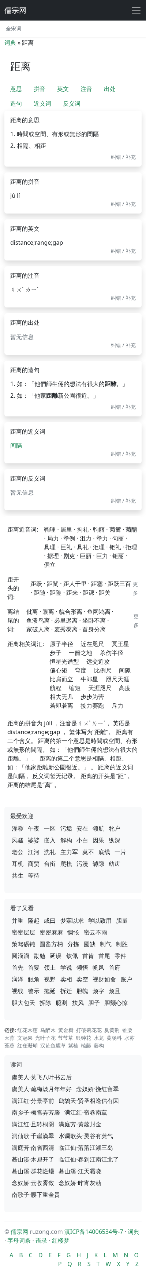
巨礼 (66, 547)
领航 (98, 828)
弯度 (80, 670)
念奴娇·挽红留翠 (97, 1089)
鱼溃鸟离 (38, 620)
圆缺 (90, 944)
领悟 (82, 967)
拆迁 (66, 991)
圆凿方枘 (51, 944)
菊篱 (115, 529)
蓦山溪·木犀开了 (33, 1159)
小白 (82, 840)
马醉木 (48, 1030)
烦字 (98, 991)
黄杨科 (114, 1037)
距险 (55, 592)
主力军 (69, 852)
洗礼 (50, 852)
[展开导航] (136, 10)
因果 (98, 840)
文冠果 (25, 1037)
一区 (50, 828)
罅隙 (98, 864)
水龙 (99, 1037)
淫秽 (17, 828)
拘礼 (83, 529)
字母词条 (19, 1240)
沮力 (85, 538)
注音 (86, 89)
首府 (114, 967)
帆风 (98, 967)
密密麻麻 (51, 932)
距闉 (53, 584)
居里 (66, 529)
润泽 (17, 979)
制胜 (122, 944)
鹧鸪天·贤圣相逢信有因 (89, 1101)
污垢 (66, 828)
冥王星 (120, 644)
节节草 (65, 1037)
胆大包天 (23, 1003)
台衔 (50, 864)
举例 (69, 538)
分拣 (73, 944)
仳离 (32, 612)
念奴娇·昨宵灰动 (80, 1183)
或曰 (50, 920)
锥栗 (127, 1030)
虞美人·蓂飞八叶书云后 (42, 1077)
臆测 (61, 1003)
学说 (66, 967)
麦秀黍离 (66, 629)
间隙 (125, 670)
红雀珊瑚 (27, 1045)
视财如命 (104, 979)
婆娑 (34, 840)
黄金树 (66, 1030)
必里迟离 (66, 620)
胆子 (94, 1003)
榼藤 (86, 1045)
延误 (55, 956)
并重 (17, 920)
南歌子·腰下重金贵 (36, 1195)
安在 (82, 828)
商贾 (34, 864)
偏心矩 (58, 670)
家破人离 (38, 629)
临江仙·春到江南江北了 (89, 1159)
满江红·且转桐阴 (33, 1124)
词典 (10, 43)
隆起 (34, 920)
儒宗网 (15, 10)
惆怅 (73, 932)
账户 (126, 979)
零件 (120, 956)
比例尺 (103, 670)
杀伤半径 (111, 653)
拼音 (39, 89)
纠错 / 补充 (123, 156)
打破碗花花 (89, 1030)
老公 (17, 852)
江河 (34, 852)
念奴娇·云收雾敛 (33, 1183)
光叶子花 (45, 1037)
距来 (72, 592)
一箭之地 (80, 653)
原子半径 (61, 644)
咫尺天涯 (117, 679)
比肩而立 (61, 679)
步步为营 (92, 697)
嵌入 (50, 840)
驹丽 (99, 529)
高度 (125, 688)
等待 (34, 875)
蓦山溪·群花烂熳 (33, 1171)
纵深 (114, 840)
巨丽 (85, 556)
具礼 (83, 547)
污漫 (82, 864)
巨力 (102, 556)
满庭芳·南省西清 (33, 1148)
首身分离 (94, 629)
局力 (53, 538)
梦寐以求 (72, 920)
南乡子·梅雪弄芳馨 (36, 1112)
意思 (16, 89)
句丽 (118, 538)
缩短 (75, 688)
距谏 (88, 592)
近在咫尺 (92, 644)
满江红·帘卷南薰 (85, 1112)
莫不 (88, 852)
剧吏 (69, 556)
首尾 (104, 956)
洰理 (99, 547)
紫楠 (73, 1045)
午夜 (34, 828)
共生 (17, 875)
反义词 (72, 103)
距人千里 (75, 584)
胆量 (122, 920)
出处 (110, 89)
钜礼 (115, 547)
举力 (102, 538)
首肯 (88, 956)
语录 (41, 1240)
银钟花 (83, 1037)
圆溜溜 (20, 956)
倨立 (50, 565)
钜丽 (118, 556)
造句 (16, 103)
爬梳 (66, 864)
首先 (17, 967)
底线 (104, 852)
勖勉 (39, 956)
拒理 (131, 547)
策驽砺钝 (23, 944)
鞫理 (50, 529)
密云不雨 (95, 932)
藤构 (99, 1045)
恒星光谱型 (64, 661)
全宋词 (13, 28)
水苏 (129, 1037)
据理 (53, 556)
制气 (106, 944)
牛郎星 (89, 679)
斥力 (117, 705)
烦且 (114, 991)
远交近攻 (98, 661)
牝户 (114, 828)
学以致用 (100, 920)
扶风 (78, 1003)
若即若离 (61, 705)
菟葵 (9, 1045)
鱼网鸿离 (99, 612)
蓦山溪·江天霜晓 (80, 1171)
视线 (17, 991)
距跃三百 (119, 584)
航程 (55, 688)
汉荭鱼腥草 (53, 1045)
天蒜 (9, 1037)
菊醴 (131, 529)
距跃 (36, 584)
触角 (34, 979)
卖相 (66, 979)
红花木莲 (27, 1030)
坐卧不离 (94, 620)
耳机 (17, 864)
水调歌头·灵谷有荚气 (86, 1136)
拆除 (45, 1003)
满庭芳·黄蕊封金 (80, 1124)
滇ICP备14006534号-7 (93, 1232)
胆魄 (82, 991)
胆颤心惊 (116, 1003)
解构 (66, 840)
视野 (50, 979)
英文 (63, 89)
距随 (39, 592)
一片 (120, 852)
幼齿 (114, 864)
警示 (34, 991)
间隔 (16, 445)
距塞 (97, 584)
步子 (55, 653)
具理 (50, 547)
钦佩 (72, 956)
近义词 (42, 103)
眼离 (48, 612)
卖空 (82, 979)
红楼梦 (61, 1240)
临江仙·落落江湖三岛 (86, 1148)
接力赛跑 (92, 705)
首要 (34, 967)
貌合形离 (70, 612)
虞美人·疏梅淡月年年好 (42, 1089)
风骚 (17, 840)
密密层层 (23, 932)
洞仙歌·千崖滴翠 (33, 1136)
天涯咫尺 (100, 688)
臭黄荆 (112, 1030)
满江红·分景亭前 (33, 1101)
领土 (50, 967)
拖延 (50, 991)
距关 (105, 592)
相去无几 (61, 697)
